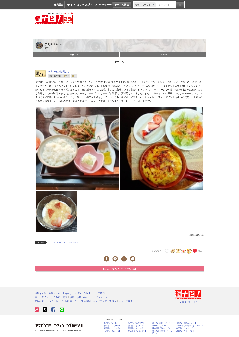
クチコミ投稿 (122, 4)
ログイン (70, 4)
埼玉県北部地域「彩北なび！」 (162, 332)
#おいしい (61, 242)
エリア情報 (99, 293)
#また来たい (73, 242)
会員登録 (58, 4)
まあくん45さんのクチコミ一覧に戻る (119, 269)
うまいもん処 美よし (58, 71)
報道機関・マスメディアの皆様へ (98, 301)
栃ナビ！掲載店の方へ (67, 301)
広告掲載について (44, 301)
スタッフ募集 (126, 301)
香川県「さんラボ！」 (137, 328)
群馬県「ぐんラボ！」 (113, 328)
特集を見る (40, 293)
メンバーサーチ (103, 4)
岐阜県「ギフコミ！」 (161, 326)
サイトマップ (100, 297)
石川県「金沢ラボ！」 (113, 331)
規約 (72, 297)
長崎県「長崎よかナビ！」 (187, 323)
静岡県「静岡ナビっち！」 (163, 323)
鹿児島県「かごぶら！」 (138, 331)
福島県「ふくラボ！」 (113, 326)
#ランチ (52, 242)
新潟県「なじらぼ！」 (137, 326)
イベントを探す (82, 293)
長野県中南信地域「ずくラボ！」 (190, 326)
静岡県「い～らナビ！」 (186, 328)
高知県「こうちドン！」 (186, 331)
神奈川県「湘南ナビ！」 (162, 328)
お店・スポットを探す (60, 293)
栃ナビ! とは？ (188, 302)
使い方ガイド (41, 297)
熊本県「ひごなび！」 (137, 323)
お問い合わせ (84, 297)
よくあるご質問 (59, 297)
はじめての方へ (85, 4)
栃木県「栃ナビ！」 (112, 323)
